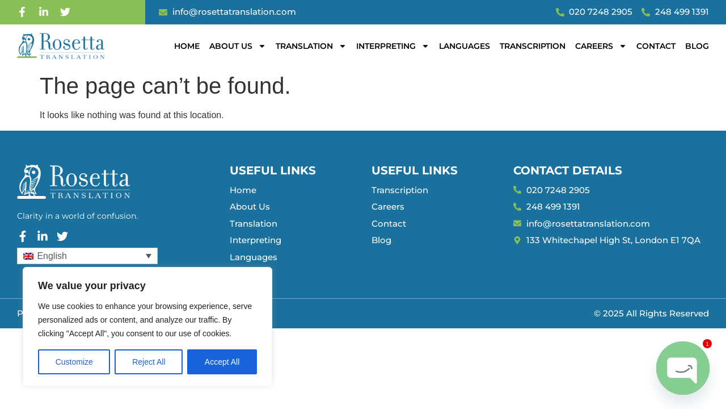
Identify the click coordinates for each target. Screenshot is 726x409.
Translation (311, 46)
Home (187, 46)
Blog (697, 46)
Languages (464, 46)
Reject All (148, 361)
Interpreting (392, 46)
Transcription (532, 46)
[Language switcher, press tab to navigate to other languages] (87, 256)
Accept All (222, 361)
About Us (237, 46)
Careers (601, 46)
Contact (656, 46)
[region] (147, 326)
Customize (74, 361)
